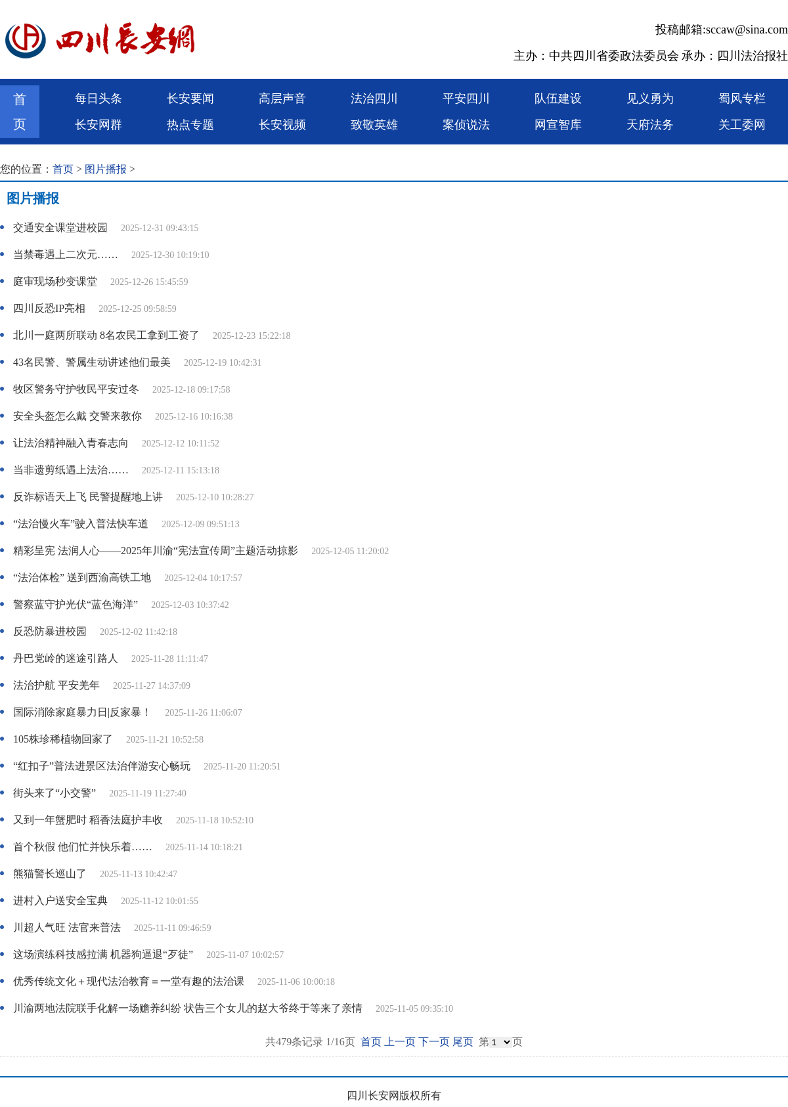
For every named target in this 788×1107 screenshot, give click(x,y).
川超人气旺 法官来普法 (67, 927)
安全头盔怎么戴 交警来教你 (77, 416)
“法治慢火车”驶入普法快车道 (80, 523)
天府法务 (650, 124)
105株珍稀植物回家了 (63, 739)
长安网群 (98, 124)
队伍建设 (558, 98)
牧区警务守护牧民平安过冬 (76, 389)
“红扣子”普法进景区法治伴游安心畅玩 (101, 765)
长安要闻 (190, 98)
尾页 (462, 1041)
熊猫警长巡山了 (50, 873)
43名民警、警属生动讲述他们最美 (92, 362)
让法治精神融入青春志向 (71, 442)
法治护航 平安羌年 (56, 685)
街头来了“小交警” (54, 792)
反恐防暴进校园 (50, 631)
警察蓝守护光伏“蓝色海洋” (75, 604)
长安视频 (282, 124)
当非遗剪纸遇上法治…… (71, 469)
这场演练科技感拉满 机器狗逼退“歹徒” (103, 954)
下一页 (434, 1041)
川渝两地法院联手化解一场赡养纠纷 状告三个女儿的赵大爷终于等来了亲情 (187, 1008)
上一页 (400, 1041)
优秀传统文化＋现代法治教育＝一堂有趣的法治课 (128, 981)
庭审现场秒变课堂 (55, 281)
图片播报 (106, 169)
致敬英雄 (374, 124)
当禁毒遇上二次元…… (65, 254)
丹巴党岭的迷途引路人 (65, 658)
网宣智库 (558, 124)
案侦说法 (466, 124)
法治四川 (374, 98)
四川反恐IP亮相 (49, 308)
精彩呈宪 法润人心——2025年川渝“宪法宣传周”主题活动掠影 (155, 550)
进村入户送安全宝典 (60, 900)
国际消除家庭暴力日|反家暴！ (82, 712)
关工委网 (742, 124)
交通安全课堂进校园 (60, 227)
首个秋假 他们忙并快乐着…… (82, 846)
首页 (19, 111)
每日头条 (98, 98)
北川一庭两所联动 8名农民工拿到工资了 (106, 335)
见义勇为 (650, 98)
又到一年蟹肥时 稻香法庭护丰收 (88, 819)
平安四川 (466, 98)
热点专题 (190, 124)
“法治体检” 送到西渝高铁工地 (82, 577)
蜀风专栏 (742, 98)
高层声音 (282, 98)
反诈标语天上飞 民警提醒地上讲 (88, 496)
